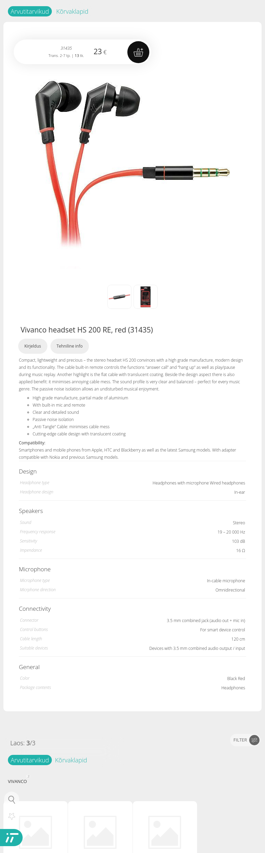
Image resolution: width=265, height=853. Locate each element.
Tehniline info (70, 346)
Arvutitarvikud (30, 11)
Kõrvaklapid (72, 11)
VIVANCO (18, 780)
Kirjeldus (32, 346)
